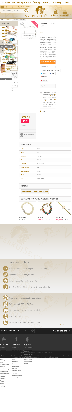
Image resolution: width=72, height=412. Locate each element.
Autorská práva (16, 394)
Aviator (11, 220)
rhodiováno (11, 226)
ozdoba (3, 226)
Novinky (5, 78)
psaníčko (4, 203)
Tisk (43, 111)
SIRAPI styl (12, 146)
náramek (6, 143)
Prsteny (46, 2)
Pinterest (44, 80)
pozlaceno (4, 161)
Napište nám (58, 6)
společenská (11, 186)
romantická (4, 223)
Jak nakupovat (63, 6)
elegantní (11, 178)
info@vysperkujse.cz (10, 7)
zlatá (2, 228)
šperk (5, 134)
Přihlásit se (68, 6)
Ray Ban (3, 178)
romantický (4, 192)
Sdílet (52, 73)
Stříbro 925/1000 (6, 59)
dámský (3, 242)
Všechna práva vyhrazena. (34, 406)
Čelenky (36, 2)
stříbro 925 (10, 149)
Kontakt (14, 396)
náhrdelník (11, 197)
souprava (4, 237)
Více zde (62, 348)
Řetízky (4, 68)
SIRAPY (50, 406)
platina (3, 186)
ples (2, 169)
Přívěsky (57, 2)
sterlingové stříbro (6, 152)
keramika (4, 209)
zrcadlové (4, 234)
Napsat (43, 86)
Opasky (4, 65)
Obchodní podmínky (18, 373)
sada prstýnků (12, 214)
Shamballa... (23, 217)
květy (10, 209)
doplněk (12, 192)
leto (15, 200)
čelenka (3, 214)
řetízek (11, 158)
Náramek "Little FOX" (13, 92)
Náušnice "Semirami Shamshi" (13, 110)
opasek (10, 242)
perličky (3, 197)
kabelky (3, 180)
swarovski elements (7, 194)
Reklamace (15, 385)
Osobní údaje (28, 382)
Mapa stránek (16, 401)
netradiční (4, 175)
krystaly (10, 166)
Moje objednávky (29, 371)
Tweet (43, 73)
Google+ (44, 76)
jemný (3, 200)
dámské (10, 180)
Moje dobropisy (28, 377)
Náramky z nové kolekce (6, 49)
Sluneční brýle (6, 56)
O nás (13, 376)
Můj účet (27, 368)
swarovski (12, 175)
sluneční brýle (5, 172)
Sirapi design (5, 155)
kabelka (3, 166)
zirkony (12, 161)
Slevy (4, 105)
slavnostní (9, 169)
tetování (3, 220)
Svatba (4, 71)
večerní (9, 200)
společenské (5, 189)
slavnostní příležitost (7, 206)
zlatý (13, 183)
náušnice (14, 155)
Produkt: (42, 30)
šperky (3, 163)
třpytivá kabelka (5, 245)
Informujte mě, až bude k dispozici (50, 70)
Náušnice (6, 2)
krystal (13, 189)
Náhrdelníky (16, 2)
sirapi (2, 149)
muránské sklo (5, 183)
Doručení (14, 387)
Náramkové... (60, 217)
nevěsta (3, 231)
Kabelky (4, 62)
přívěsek (5, 139)
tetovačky (9, 211)
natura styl (4, 240)
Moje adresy (27, 380)
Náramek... (41, 217)
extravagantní (10, 228)
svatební (3, 158)
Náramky (26, 2)
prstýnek (3, 217)
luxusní (10, 163)
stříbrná (11, 237)
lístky (11, 240)
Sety (67, 2)
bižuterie (3, 146)
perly (2, 211)
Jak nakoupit (15, 378)
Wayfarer (11, 231)
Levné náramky (6, 53)
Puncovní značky (17, 399)
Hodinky (4, 74)
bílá (10, 234)
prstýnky (11, 217)
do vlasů (12, 223)
